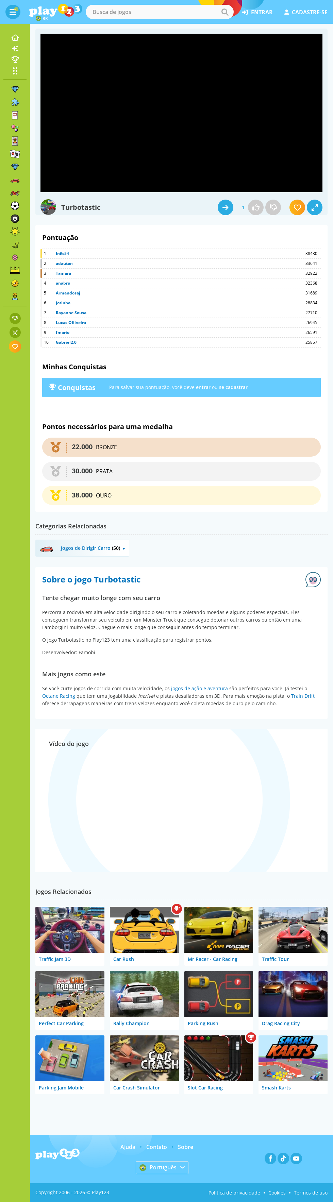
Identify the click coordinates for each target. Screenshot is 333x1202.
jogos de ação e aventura (199, 688)
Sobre (185, 1147)
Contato (156, 1147)
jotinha (63, 303)
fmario (62, 332)
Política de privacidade (234, 1192)
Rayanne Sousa (71, 313)
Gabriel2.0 (66, 342)
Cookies (277, 1192)
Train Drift (303, 696)
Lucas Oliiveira (71, 322)
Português (158, 1167)
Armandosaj (68, 293)
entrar (257, 12)
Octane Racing (58, 696)
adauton (64, 263)
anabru (63, 283)
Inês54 (62, 253)
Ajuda (127, 1147)
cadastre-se (306, 12)
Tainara (63, 273)
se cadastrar (233, 387)
